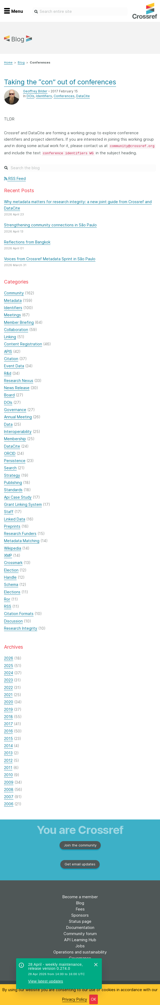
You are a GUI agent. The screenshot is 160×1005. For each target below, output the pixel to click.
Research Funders (20, 533)
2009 (8, 782)
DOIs (30, 96)
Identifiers (44, 96)
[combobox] (80, 11)
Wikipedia (12, 548)
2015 (8, 738)
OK (93, 999)
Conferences (64, 96)
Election (11, 570)
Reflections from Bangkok (27, 242)
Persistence (14, 460)
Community (14, 293)
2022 (8, 687)
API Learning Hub (80, 939)
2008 (8, 789)
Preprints (12, 526)
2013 (8, 753)
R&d (7, 373)
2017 (8, 724)
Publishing (13, 482)
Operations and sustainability (80, 952)
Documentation (80, 927)
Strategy (12, 475)
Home (8, 62)
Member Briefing (19, 322)
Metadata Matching (21, 540)
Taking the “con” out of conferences (60, 82)
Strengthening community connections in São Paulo (50, 225)
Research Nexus (18, 380)
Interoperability (18, 431)
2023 (8, 680)
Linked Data (14, 519)
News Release (16, 387)
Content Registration (23, 344)
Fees (80, 909)
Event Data (14, 366)
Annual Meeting (18, 417)
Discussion (13, 621)
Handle (10, 577)
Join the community (80, 845)
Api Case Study (18, 497)
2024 (8, 673)
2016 (8, 731)
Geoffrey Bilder (35, 91)
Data (8, 424)
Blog (21, 62)
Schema (11, 584)
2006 (8, 804)
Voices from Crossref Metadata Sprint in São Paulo (49, 259)
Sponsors (80, 915)
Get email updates (80, 864)
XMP (8, 555)
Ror (7, 599)
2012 (8, 760)
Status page (80, 921)
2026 (8, 658)
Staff (8, 511)
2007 (8, 796)
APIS (8, 351)
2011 (8, 767)
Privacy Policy (74, 999)
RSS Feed (15, 178)
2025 (8, 665)
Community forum (80, 933)
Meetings (12, 315)
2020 (8, 702)
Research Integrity (20, 628)
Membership (15, 438)
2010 (8, 775)
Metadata (13, 300)
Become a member (80, 896)
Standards (13, 489)
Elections (12, 592)
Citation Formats (19, 613)
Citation (11, 358)
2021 (8, 694)
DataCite (83, 96)
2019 (8, 709)
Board (9, 395)
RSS (7, 606)
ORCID (10, 453)
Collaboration (16, 329)
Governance (15, 409)
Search (10, 468)
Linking (10, 336)
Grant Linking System (23, 504)
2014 (8, 745)
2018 (8, 716)
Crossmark (13, 562)
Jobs (80, 945)
